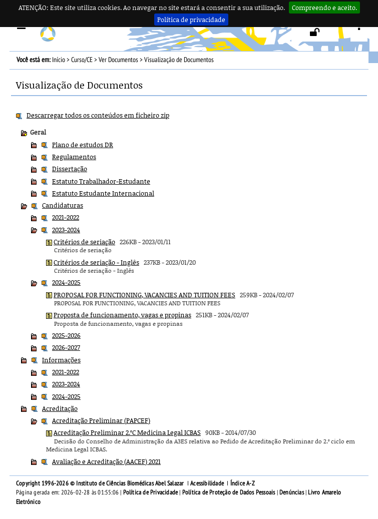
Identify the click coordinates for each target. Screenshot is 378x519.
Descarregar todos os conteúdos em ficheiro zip (98, 115)
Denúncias (291, 492)
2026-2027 (66, 347)
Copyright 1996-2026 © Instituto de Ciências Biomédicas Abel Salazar (101, 483)
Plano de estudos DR (82, 144)
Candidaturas (62, 205)
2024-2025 (66, 282)
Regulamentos (74, 156)
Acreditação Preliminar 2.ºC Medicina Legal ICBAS (127, 432)
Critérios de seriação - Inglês (96, 262)
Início (58, 60)
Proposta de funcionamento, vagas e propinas (122, 314)
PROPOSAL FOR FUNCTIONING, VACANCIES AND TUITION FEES (144, 294)
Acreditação (60, 408)
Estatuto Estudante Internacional (103, 193)
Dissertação (69, 168)
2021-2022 (65, 217)
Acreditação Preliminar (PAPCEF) (101, 420)
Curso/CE (82, 60)
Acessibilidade (207, 483)
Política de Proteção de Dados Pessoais (228, 492)
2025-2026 (66, 335)
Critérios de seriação (84, 241)
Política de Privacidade (150, 492)
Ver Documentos (118, 60)
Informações (61, 359)
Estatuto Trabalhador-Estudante (101, 181)
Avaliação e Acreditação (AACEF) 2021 (106, 461)
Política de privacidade (191, 19)
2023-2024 (66, 229)
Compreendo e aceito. (324, 7)
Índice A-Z (242, 483)
